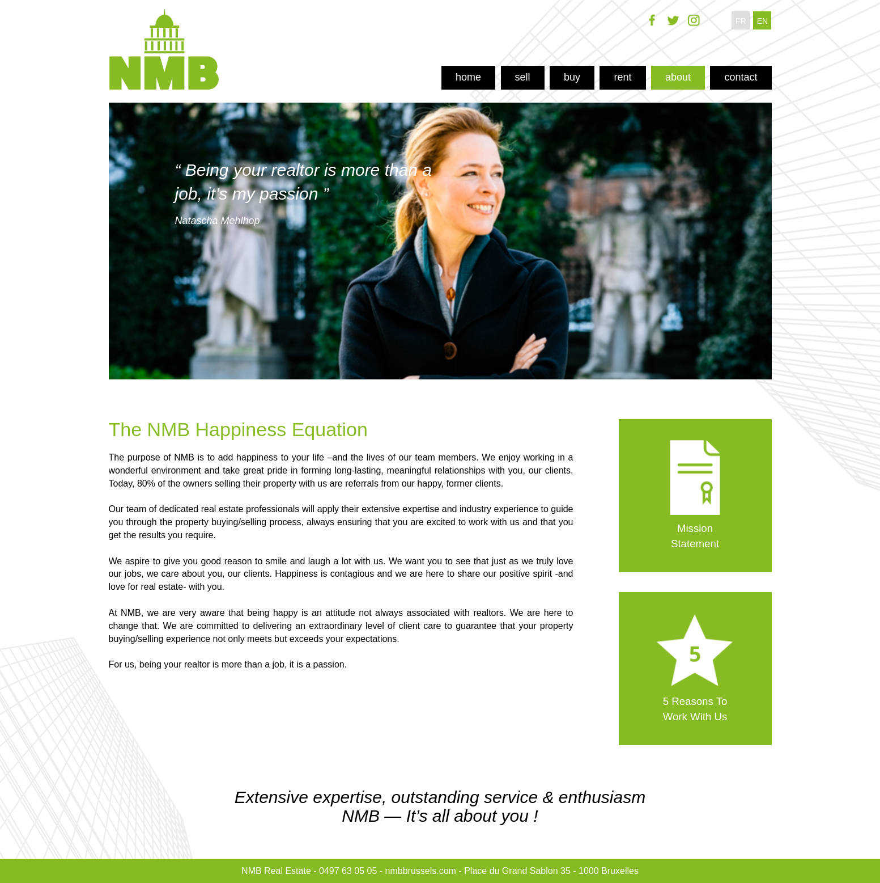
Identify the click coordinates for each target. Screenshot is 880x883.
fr (741, 21)
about (678, 77)
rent (622, 77)
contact (740, 77)
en (762, 21)
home (468, 77)
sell (522, 77)
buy (572, 77)
